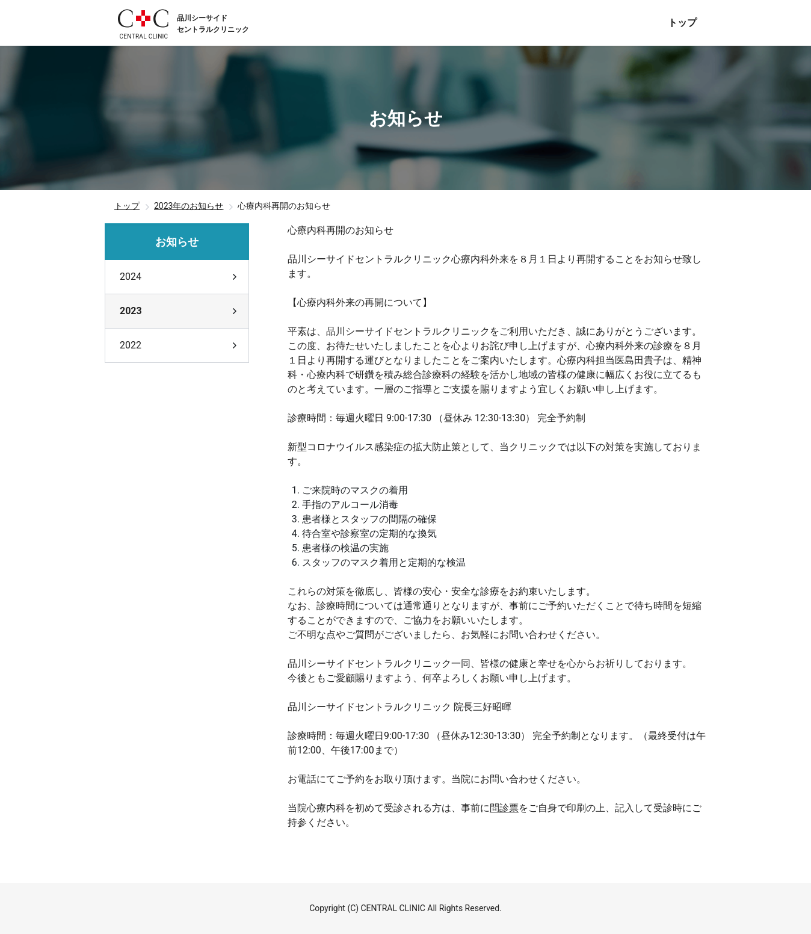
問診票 (504, 808)
